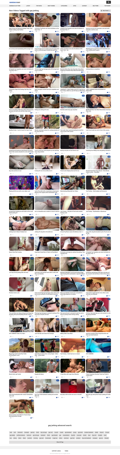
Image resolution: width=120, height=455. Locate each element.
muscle (56, 432)
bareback (43, 435)
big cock (94, 435)
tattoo (60, 438)
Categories (64, 5)
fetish (48, 435)
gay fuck (72, 438)
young (74, 432)
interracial (20, 432)
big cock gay (44, 432)
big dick (73, 435)
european (95, 438)
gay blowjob (54, 435)
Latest (28, 5)
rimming (36, 438)
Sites (74, 5)
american (66, 438)
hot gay (107, 432)
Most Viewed (51, 5)
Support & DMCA (56, 451)
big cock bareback (86, 438)
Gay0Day (84, 5)
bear (89, 435)
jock (15, 432)
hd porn (101, 432)
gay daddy (12, 435)
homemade (48, 438)
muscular (79, 435)
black (24, 438)
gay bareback (68, 432)
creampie (26, 432)
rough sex (55, 438)
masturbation (66, 435)
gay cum (51, 432)
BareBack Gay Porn (58, 453)
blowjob (106, 438)
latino (19, 438)
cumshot (29, 438)
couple (61, 432)
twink (37, 432)
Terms (66, 451)
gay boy (32, 432)
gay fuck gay (36, 435)
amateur (78, 438)
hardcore (29, 435)
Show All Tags (60, 442)
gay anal (41, 438)
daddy (96, 432)
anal (11, 432)
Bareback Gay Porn (14, 5)
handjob (100, 435)
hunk (105, 435)
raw (11, 438)
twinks (84, 435)
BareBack (14, 2)
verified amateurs (21, 435)
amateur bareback (88, 432)
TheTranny (107, 5)
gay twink (80, 432)
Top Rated (39, 5)
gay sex (101, 438)
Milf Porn (95, 5)
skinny (15, 438)
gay (60, 435)
